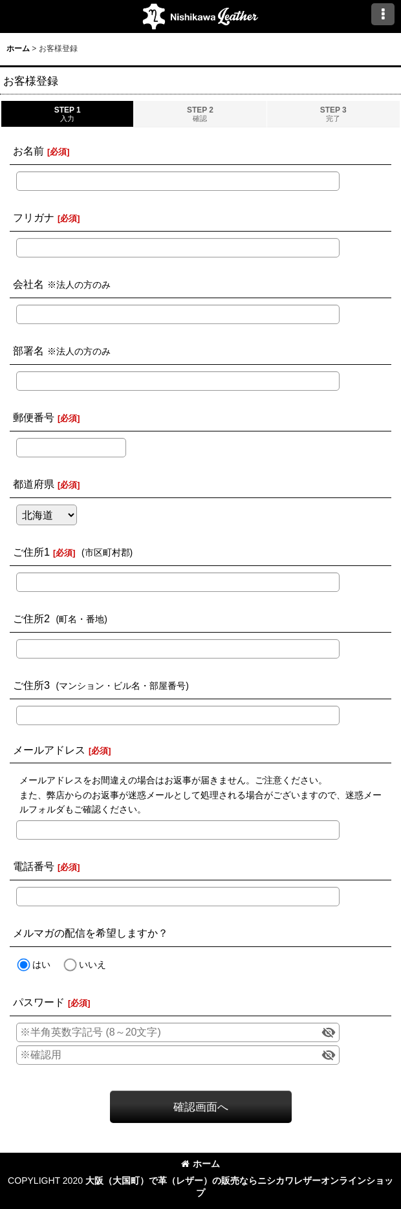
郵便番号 (33, 417)
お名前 (28, 151)
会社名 (28, 284)
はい (41, 964)
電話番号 (33, 866)
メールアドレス (49, 750)
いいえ (92, 964)
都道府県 (33, 484)
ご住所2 (31, 618)
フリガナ (33, 217)
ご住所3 (31, 685)
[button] (383, 14)
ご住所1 (31, 552)
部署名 (28, 350)
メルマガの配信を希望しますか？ (90, 933)
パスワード (39, 1002)
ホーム (200, 1164)
